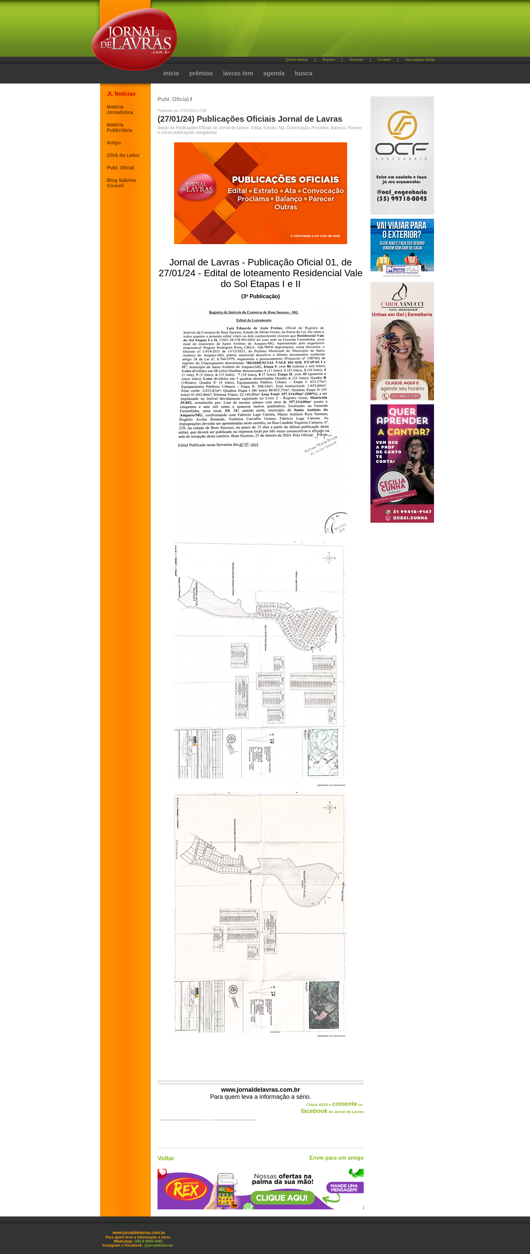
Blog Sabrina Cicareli (121, 183)
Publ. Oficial (120, 167)
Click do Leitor (123, 155)
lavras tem (238, 73)
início (171, 73)
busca (303, 73)
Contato (384, 59)
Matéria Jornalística (120, 109)
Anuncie (356, 59)
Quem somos (297, 59)
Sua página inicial (419, 59)
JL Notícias (121, 94)
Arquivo (328, 59)
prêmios (201, 73)
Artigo (114, 142)
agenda (274, 73)
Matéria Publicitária (119, 127)
